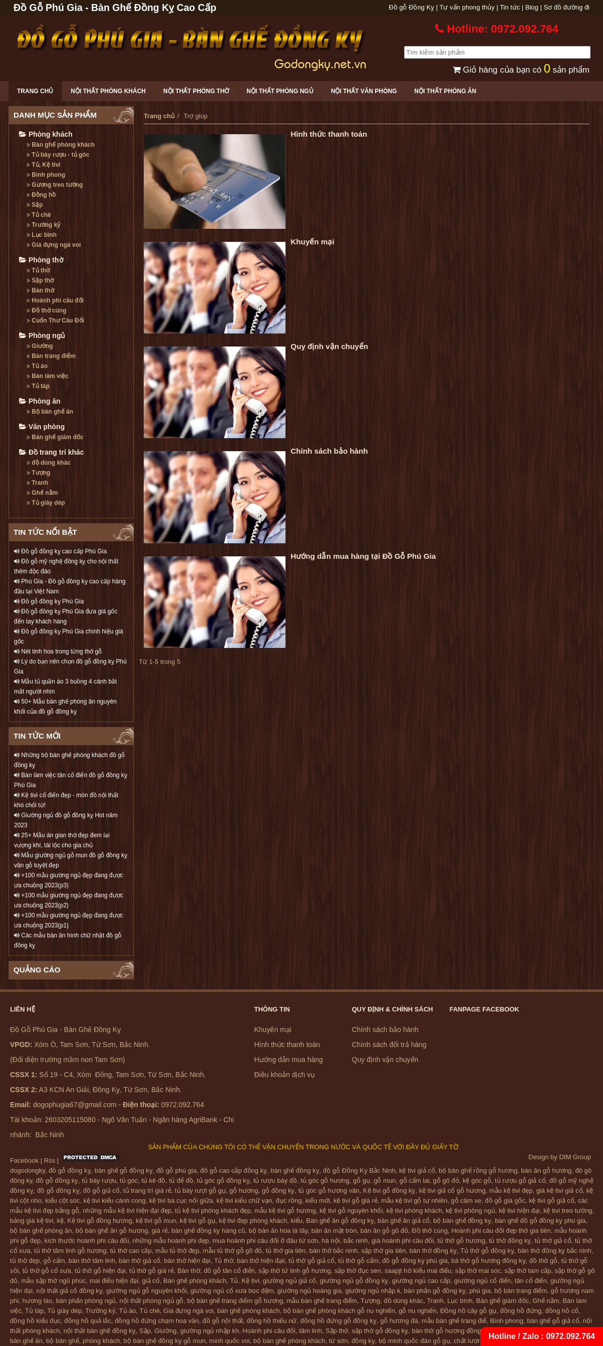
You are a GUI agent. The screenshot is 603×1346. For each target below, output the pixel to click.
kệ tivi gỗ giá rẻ (356, 1200)
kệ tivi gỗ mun (156, 1220)
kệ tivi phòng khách (414, 1210)
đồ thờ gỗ (543, 1260)
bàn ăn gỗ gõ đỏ (384, 1230)
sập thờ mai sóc (478, 1270)
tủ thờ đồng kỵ (510, 1240)
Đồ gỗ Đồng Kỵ (411, 7)
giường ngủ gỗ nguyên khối (146, 1290)
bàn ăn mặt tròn (334, 1230)
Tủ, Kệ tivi (44, 164)
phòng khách (101, 1340)
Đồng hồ (41, 194)
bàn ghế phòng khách (248, 1310)
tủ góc (129, 1180)
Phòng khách (46, 134)
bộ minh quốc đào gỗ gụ (414, 1340)
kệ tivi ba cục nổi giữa (181, 1200)
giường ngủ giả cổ (290, 1280)
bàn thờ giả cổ (139, 1260)
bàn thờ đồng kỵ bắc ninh (554, 1250)
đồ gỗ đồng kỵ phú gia (415, 1260)
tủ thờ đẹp (25, 1260)
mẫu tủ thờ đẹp (177, 1250)
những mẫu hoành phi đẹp (171, 1240)
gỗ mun (385, 1180)
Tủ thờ (38, 270)
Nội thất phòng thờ (196, 91)
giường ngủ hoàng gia (309, 1290)
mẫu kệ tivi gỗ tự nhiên (414, 1200)
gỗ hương (243, 1190)
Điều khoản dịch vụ (285, 1075)
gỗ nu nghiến (418, 1310)
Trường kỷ (43, 224)
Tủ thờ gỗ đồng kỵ (487, 1250)
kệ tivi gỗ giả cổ (551, 1200)
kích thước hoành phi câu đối (87, 1240)
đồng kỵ (363, 1340)
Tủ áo (37, 366)
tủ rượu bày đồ (275, 1180)
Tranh (37, 482)
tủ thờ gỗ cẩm (358, 1260)
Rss (49, 1160)
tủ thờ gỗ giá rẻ (151, 1270)
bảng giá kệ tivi (31, 1220)
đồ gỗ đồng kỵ (70, 1170)
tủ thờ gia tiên (286, 1250)
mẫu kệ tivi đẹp (511, 1190)
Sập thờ (40, 280)
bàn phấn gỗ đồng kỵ (435, 1290)
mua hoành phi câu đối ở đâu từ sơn (265, 1240)
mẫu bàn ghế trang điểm (321, 1300)
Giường (40, 346)
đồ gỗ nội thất (222, 1320)
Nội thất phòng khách (108, 91)
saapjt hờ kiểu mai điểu (418, 1270)
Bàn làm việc (48, 376)
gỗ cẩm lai (414, 1180)
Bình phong (46, 174)
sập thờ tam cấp (527, 1270)
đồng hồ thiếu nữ (271, 1320)
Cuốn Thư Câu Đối (55, 320)
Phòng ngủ (42, 335)
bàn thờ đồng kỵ (433, 1250)
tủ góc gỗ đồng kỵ (223, 1180)
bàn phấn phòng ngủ (86, 1300)
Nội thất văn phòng (364, 91)
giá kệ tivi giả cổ (559, 1190)
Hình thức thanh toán (328, 134)
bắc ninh (356, 1240)
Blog (531, 7)
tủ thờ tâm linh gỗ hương (70, 1250)
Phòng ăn (40, 401)
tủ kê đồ (154, 1180)
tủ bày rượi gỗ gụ (200, 1190)
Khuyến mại (312, 241)
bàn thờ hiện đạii (261, 1260)
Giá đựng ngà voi (54, 244)
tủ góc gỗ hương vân (329, 1190)
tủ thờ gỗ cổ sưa (47, 1270)
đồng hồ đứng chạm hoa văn (157, 1320)
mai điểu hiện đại (114, 1280)
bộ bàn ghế (62, 1340)
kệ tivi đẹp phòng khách (253, 1220)
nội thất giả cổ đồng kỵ (69, 1290)
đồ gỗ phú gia (176, 1170)
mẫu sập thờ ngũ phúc (53, 1280)
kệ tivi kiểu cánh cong (115, 1200)
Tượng (38, 472)
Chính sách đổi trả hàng (389, 1045)
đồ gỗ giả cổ (101, 1190)
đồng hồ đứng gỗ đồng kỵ (338, 1320)
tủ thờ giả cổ (553, 1240)
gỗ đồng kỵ (278, 1190)
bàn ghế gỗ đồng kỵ (124, 1170)
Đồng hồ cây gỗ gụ (468, 1310)
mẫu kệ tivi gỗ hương (285, 1210)
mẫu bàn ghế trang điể (454, 1320)
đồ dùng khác (49, 462)
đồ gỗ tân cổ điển (229, 1270)
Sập (35, 204)
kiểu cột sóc (62, 1200)
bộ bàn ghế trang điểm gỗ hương (235, 1300)
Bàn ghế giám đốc (55, 437)
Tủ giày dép (46, 502)
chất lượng (469, 1340)
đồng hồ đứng (520, 1310)
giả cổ (151, 1280)
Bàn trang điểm (51, 356)
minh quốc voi (229, 1340)
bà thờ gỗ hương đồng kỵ (488, 1260)
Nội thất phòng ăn (445, 91)
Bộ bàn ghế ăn (50, 411)
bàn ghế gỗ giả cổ (553, 1320)
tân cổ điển (531, 1280)
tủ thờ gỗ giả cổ (311, 1260)
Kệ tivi (250, 1280)
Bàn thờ (40, 290)
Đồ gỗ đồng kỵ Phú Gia (49, 601)
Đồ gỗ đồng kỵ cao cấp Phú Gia (60, 551)
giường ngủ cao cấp (421, 1280)
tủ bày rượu (99, 1180)
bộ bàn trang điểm (520, 1290)
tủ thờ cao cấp (131, 1250)
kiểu (296, 1220)
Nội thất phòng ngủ (279, 91)
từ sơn (338, 1340)
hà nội (331, 1240)
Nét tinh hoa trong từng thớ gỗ (58, 651)
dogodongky (27, 1170)
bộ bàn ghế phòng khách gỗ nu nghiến (339, 1310)
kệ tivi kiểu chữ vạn (244, 1200)
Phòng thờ (41, 260)
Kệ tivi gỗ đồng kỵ (389, 1190)
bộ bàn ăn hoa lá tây (278, 1230)
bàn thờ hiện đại (187, 1260)
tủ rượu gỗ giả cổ (520, 1180)
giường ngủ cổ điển (482, 1280)
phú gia (480, 1290)
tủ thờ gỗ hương (461, 1240)
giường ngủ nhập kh (209, 1330)
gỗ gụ (361, 1180)
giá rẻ (160, 1230)
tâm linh (310, 1330)
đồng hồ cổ (561, 1310)
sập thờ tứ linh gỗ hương (294, 1270)
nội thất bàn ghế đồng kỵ (100, 1330)
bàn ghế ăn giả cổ (404, 1220)
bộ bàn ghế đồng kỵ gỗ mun (165, 1340)
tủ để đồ (181, 1180)
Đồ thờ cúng (47, 310)
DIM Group (575, 1157)
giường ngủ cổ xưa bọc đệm (231, 1290)
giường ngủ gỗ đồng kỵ (354, 1280)
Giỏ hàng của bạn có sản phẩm (521, 70)
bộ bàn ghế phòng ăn (41, 1230)
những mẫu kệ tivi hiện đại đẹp (127, 1210)
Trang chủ (35, 91)
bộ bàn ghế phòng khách (289, 1340)
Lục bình (42, 234)
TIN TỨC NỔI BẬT (45, 532)
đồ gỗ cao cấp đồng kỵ (233, 1170)
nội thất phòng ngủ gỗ (152, 1300)
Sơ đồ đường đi (566, 7)
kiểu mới (318, 1200)
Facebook (24, 1160)
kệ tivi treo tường (567, 1210)
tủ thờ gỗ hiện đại (100, 1270)
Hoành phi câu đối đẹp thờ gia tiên (501, 1230)
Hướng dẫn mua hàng (288, 1060)
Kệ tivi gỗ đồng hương (99, 1220)
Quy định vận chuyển (329, 346)
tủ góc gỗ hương (324, 1180)
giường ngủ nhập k (372, 1290)
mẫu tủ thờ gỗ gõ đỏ (232, 1250)
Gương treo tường (55, 184)
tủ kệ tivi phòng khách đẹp (212, 1210)
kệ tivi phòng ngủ (470, 1210)
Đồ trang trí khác (51, 452)
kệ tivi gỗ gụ (197, 1220)
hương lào (38, 1300)
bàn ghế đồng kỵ (294, 1170)
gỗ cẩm (54, 1260)
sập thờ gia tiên (383, 1250)
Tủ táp (38, 386)
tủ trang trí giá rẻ (147, 1190)
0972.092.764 (570, 1336)
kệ (60, 1220)
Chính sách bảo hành (329, 451)
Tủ (234, 1280)
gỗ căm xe (466, 1200)
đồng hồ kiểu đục (35, 1320)
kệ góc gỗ (477, 1180)
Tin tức (510, 7)
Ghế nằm (42, 492)
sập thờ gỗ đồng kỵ (380, 1330)
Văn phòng (42, 427)
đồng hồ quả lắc (87, 1320)
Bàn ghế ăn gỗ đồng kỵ (340, 1220)
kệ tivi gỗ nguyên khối (351, 1210)
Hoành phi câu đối (55, 300)
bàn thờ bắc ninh (334, 1250)
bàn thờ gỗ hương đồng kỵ (451, 1330)
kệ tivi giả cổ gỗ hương (452, 1190)
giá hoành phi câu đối (403, 1240)
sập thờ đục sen (358, 1270)
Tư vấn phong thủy (467, 7)
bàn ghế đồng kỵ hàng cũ (208, 1230)
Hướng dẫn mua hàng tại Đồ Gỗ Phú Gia (363, 556)
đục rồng (288, 1200)
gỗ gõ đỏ (446, 1180)
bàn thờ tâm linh (92, 1260)
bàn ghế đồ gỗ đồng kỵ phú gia (540, 1220)
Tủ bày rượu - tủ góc (58, 154)
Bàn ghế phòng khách (61, 144)
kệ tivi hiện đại (519, 1210)
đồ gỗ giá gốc (505, 1200)
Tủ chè (39, 214)
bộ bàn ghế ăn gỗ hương (112, 1230)
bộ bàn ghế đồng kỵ (462, 1220)
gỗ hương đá (399, 1320)
